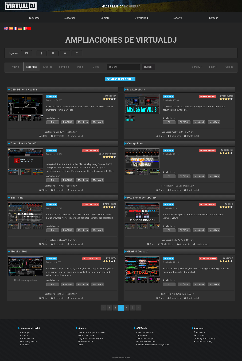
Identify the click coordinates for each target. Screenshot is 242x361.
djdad (230, 204)
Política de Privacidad (146, 341)
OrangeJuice (135, 143)
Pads (80, 66)
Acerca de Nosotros (145, 332)
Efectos (47, 66)
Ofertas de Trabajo (144, 338)
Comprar (105, 18)
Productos (34, 18)
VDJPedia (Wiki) (85, 341)
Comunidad (141, 18)
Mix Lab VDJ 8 (136, 89)
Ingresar (213, 18)
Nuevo (15, 66)
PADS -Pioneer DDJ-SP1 (142, 197)
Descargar (69, 18)
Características (27, 338)
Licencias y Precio (28, 341)
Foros (80, 344)
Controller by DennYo (24, 143)
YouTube (199, 335)
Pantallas (24, 344)
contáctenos (142, 335)
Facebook (199, 332)
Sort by (197, 66)
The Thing (17, 197)
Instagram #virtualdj (204, 338)
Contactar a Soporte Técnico (91, 332)
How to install (76, 136)
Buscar (148, 66)
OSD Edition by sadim (24, 89)
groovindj (228, 96)
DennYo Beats (109, 154)
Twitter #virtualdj (203, 341)
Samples (64, 66)
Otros (96, 66)
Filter (213, 66)
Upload (229, 66)
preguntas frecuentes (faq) (90, 338)
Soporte (177, 18)
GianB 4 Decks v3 (138, 251)
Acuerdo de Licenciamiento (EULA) (152, 344)
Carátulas (31, 66)
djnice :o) (228, 150)
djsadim (112, 96)
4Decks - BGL (19, 251)
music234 (111, 204)
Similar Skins (167, 244)
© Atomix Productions (121, 358)
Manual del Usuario (87, 335)
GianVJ (112, 258)
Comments (58, 136)
